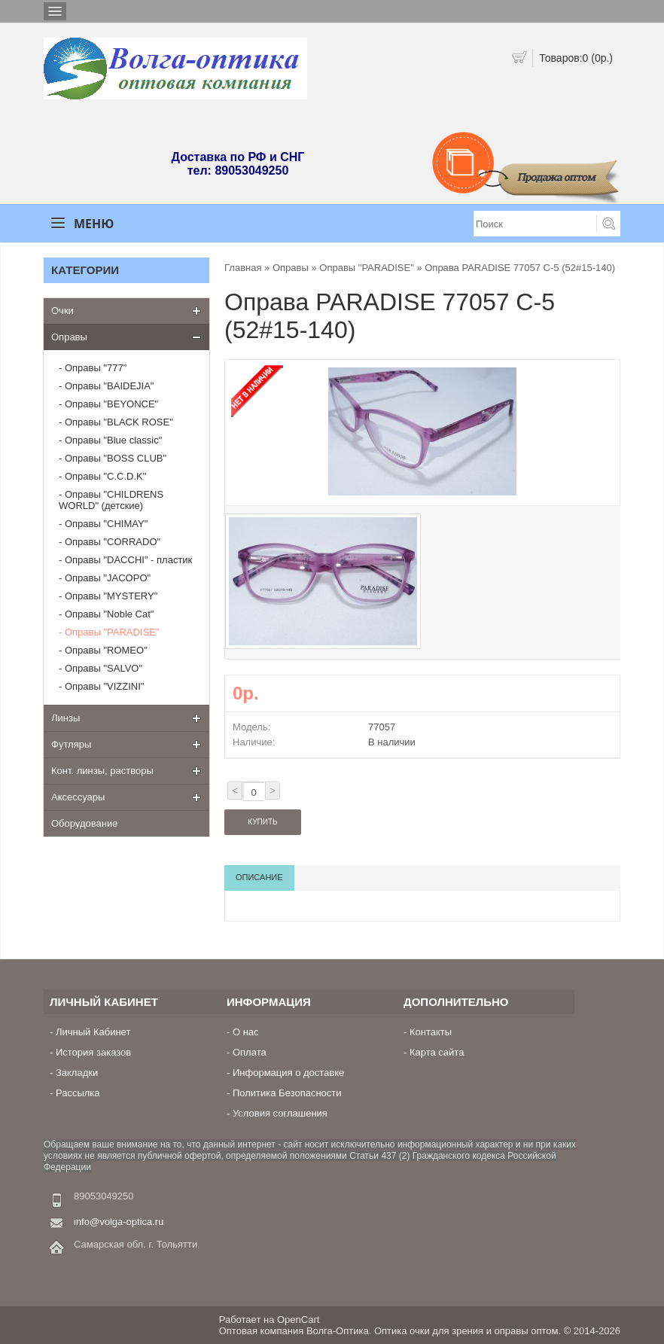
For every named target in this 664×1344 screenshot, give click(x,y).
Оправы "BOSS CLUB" (115, 458)
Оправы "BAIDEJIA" (109, 386)
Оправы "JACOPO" (108, 578)
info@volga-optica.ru (118, 1221)
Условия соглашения (280, 1113)
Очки (62, 310)
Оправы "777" (95, 367)
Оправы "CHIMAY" (106, 523)
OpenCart (298, 1319)
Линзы (65, 718)
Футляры (71, 744)
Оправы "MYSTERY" (111, 596)
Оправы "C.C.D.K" (105, 476)
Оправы (69, 337)
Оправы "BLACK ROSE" (119, 422)
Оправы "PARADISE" (112, 632)
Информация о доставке (288, 1072)
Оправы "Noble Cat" (109, 614)
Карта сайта (437, 1052)
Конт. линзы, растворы (102, 770)
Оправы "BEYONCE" (111, 404)
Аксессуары (78, 797)
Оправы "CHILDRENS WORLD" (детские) (111, 500)
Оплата (250, 1052)
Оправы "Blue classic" (113, 440)
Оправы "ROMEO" (106, 650)
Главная (242, 267)
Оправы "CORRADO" (112, 541)
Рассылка (78, 1093)
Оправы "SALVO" (103, 668)
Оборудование (84, 823)
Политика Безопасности (287, 1093)
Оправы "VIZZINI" (104, 686)
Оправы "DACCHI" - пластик (128, 559)
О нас (246, 1032)
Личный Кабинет (93, 1032)
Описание (259, 877)
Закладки (77, 1072)
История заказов (93, 1052)
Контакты (431, 1032)
